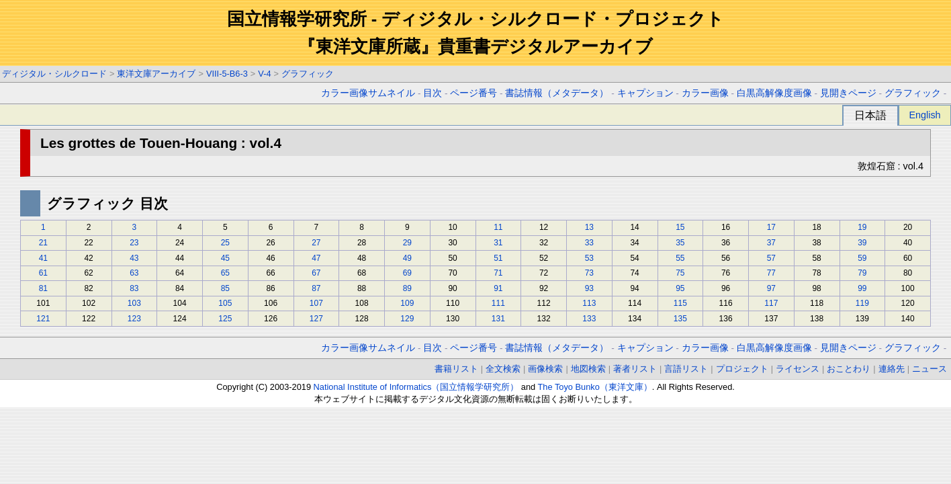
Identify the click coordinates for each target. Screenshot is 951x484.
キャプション (645, 93)
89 (407, 288)
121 (43, 318)
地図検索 (588, 369)
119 (862, 303)
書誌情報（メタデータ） (556, 93)
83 (134, 288)
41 (43, 258)
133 (589, 318)
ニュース (929, 369)
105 (225, 303)
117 (771, 303)
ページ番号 (473, 93)
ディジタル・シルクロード (54, 74)
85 (225, 288)
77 (771, 273)
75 (680, 273)
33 (589, 242)
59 (862, 258)
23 (134, 242)
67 (316, 273)
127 (316, 318)
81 (43, 288)
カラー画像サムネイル (368, 93)
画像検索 (545, 369)
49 (407, 258)
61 (43, 273)
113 (589, 303)
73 (589, 273)
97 (771, 288)
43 (134, 258)
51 (498, 258)
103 (134, 303)
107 (316, 303)
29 (407, 242)
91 (498, 288)
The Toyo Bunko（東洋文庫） (595, 387)
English (924, 115)
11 (498, 227)
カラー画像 (705, 93)
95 (680, 288)
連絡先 (891, 369)
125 (225, 318)
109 (407, 303)
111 (498, 303)
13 (589, 227)
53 (589, 258)
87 (316, 288)
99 (862, 288)
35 (680, 242)
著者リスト (635, 369)
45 (225, 258)
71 (498, 273)
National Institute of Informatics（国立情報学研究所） (416, 387)
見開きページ (848, 93)
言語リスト (686, 369)
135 (680, 318)
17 (771, 227)
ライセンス (797, 369)
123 (134, 318)
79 (862, 273)
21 (43, 242)
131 (498, 318)
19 (862, 227)
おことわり (848, 369)
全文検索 (503, 369)
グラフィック (307, 74)
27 (316, 242)
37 (771, 242)
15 (680, 227)
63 (134, 273)
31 (498, 242)
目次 (432, 93)
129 (407, 318)
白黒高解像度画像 (774, 93)
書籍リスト (456, 369)
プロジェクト (742, 369)
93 (589, 288)
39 (862, 242)
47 (316, 258)
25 (225, 242)
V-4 (264, 74)
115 (680, 303)
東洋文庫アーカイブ (156, 74)
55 (680, 258)
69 (407, 273)
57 (771, 258)
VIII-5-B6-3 (227, 74)
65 (225, 273)
